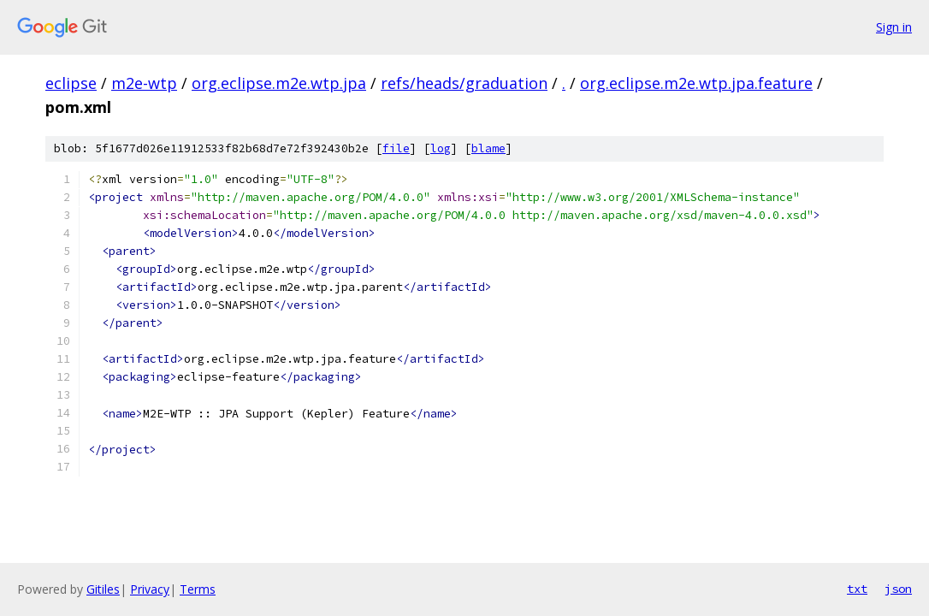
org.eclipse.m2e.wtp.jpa (279, 83)
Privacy (149, 589)
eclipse (71, 83)
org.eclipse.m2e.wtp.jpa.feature (696, 83)
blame (488, 148)
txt (857, 588)
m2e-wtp (144, 83)
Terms (198, 589)
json (898, 588)
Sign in (894, 27)
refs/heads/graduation (464, 83)
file (396, 148)
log (440, 148)
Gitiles (103, 589)
